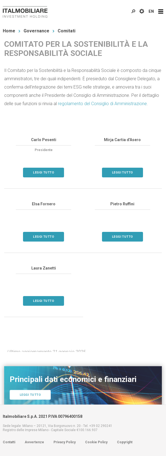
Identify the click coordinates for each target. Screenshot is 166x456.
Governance (36, 30)
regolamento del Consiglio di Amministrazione (102, 103)
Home (9, 30)
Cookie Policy (96, 442)
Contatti (9, 442)
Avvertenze (34, 442)
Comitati (66, 30)
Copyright (124, 442)
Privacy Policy (64, 442)
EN (151, 11)
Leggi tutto (43, 172)
